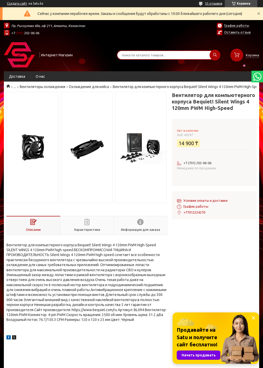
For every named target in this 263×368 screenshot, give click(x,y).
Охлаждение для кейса (89, 87)
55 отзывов (213, 3)
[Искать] (215, 55)
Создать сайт (17, 3)
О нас (40, 76)
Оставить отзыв (237, 32)
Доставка (17, 76)
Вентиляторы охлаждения (42, 87)
